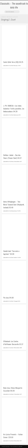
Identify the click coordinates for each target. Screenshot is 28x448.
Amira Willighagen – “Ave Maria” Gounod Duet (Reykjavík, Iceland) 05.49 (13, 204)
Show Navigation (22, 13)
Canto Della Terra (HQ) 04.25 (13, 62)
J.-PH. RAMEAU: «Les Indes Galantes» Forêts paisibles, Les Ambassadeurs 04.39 (13, 108)
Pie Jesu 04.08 (8, 297)
